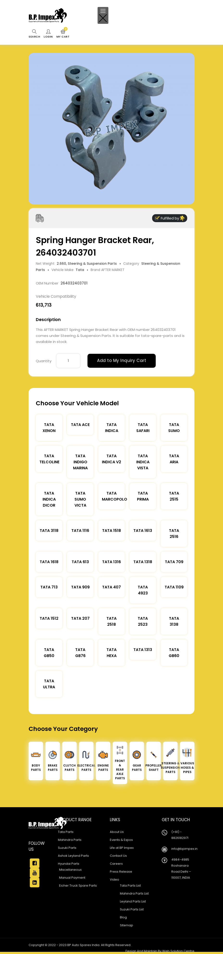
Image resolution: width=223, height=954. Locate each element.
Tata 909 (80, 587)
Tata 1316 (111, 562)
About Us (117, 832)
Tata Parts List (130, 885)
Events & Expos (121, 840)
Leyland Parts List (133, 901)
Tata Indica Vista (142, 462)
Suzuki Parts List (132, 909)
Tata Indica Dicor (49, 499)
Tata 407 (111, 587)
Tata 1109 (174, 587)
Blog (123, 917)
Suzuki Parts (67, 847)
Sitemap (126, 925)
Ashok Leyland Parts (73, 855)
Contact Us (118, 855)
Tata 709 (174, 562)
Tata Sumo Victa (80, 499)
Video (114, 879)
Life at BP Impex (122, 847)
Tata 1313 (142, 649)
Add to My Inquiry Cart (121, 360)
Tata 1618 (49, 562)
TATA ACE (80, 424)
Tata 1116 (80, 530)
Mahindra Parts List (134, 893)
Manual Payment (72, 877)
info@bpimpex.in (184, 848)
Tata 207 (80, 618)
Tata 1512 (49, 618)
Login (48, 34)
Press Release (121, 871)
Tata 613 (80, 562)
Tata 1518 (111, 530)
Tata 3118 (49, 530)
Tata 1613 (142, 530)
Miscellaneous (70, 869)
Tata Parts (66, 832)
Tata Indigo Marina (80, 462)
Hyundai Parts (68, 863)
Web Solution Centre (178, 951)
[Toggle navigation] (103, 15)
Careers (116, 863)
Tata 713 (49, 587)
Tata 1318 (142, 562)
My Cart (63, 34)
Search (34, 34)
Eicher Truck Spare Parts (78, 885)
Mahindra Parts (69, 840)
